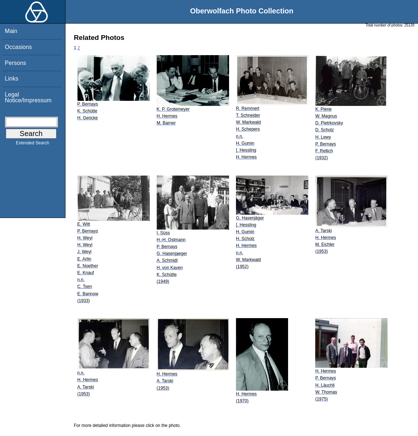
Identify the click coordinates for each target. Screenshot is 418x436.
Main (11, 31)
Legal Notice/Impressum (28, 97)
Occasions (18, 47)
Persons (15, 63)
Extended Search (32, 144)
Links (11, 78)
